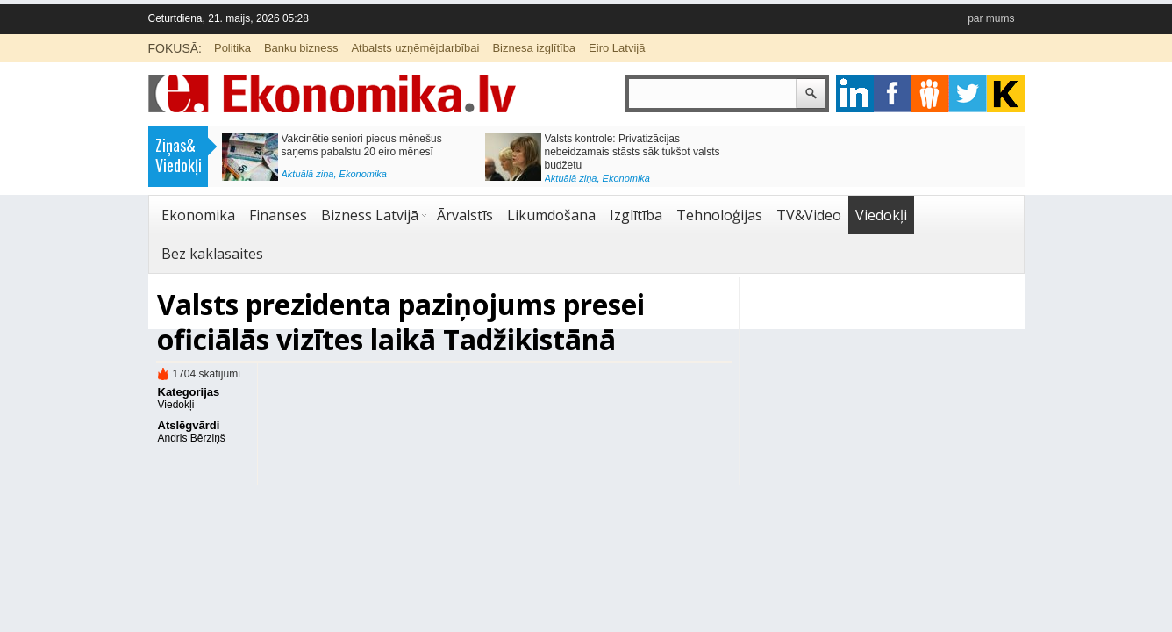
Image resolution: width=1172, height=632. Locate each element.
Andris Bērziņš (191, 438)
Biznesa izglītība (533, 47)
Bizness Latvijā (369, 215)
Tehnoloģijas (719, 215)
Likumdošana (551, 215)
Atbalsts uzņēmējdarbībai (415, 47)
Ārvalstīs (465, 215)
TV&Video (808, 215)
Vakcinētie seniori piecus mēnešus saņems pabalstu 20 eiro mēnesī (362, 145)
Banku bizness (301, 47)
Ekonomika (363, 174)
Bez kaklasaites (212, 253)
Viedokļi (881, 215)
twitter (968, 93)
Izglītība (636, 215)
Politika (232, 47)
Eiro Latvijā (617, 47)
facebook (892, 93)
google (855, 93)
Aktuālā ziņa (308, 174)
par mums (991, 18)
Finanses (278, 215)
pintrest (930, 93)
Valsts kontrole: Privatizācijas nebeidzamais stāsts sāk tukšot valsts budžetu (632, 152)
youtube (1006, 93)
